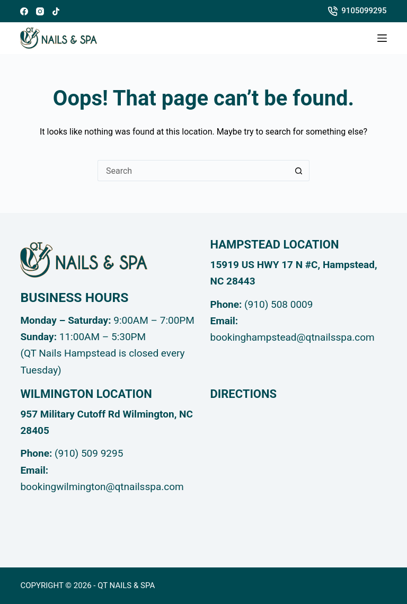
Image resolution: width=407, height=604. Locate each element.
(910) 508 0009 (278, 304)
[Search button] (298, 170)
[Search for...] (193, 170)
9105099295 (357, 11)
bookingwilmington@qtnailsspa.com (101, 487)
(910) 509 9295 (89, 453)
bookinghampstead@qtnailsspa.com (292, 337)
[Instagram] (40, 11)
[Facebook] (24, 11)
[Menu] (382, 38)
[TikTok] (56, 11)
